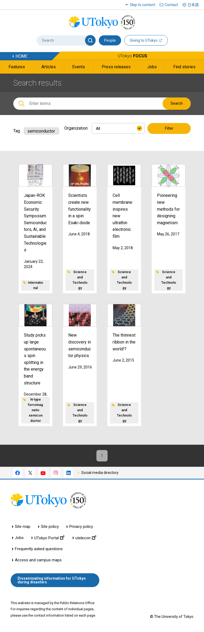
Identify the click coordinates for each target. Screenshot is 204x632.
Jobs (19, 539)
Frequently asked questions (39, 550)
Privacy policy (81, 527)
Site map (22, 527)
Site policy (50, 527)
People (110, 40)
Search (177, 103)
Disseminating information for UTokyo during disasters (52, 581)
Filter (169, 128)
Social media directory (99, 473)
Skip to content (142, 5)
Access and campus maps (38, 561)
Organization (76, 128)
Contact (171, 5)
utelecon (85, 538)
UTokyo (132, 55)
